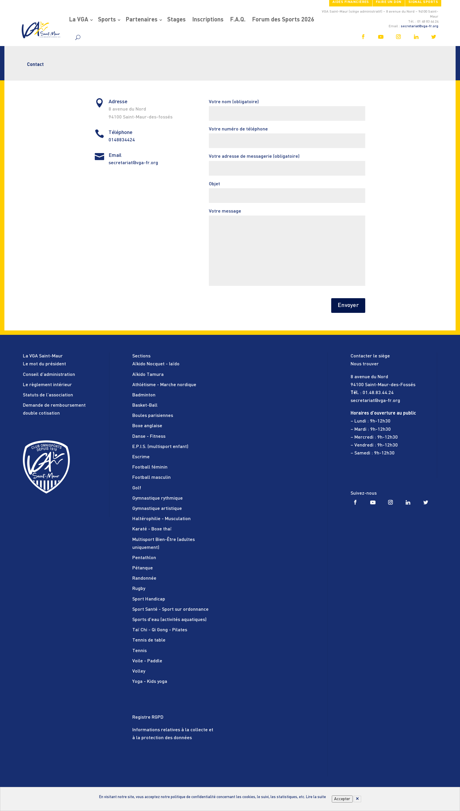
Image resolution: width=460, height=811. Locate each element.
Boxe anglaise (147, 426)
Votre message (287, 248)
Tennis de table (148, 640)
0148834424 (122, 140)
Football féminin (150, 467)
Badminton (143, 395)
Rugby (138, 588)
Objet (287, 190)
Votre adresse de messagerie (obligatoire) (287, 162)
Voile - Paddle (147, 661)
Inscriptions (208, 20)
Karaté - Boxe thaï (152, 529)
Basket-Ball (145, 405)
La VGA (78, 20)
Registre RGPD (147, 717)
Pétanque (142, 568)
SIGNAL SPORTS (423, 2)
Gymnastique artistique (157, 508)
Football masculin (151, 477)
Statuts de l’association (48, 395)
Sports (107, 20)
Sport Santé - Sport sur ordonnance (170, 609)
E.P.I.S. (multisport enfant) (160, 446)
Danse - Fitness (148, 436)
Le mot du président (44, 364)
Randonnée (144, 578)
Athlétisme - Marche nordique (164, 385)
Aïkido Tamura (148, 374)
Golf (136, 488)
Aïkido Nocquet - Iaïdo (156, 364)
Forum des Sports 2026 (283, 20)
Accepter (342, 799)
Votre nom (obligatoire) (287, 108)
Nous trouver (365, 364)
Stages (176, 20)
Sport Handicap (148, 599)
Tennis (139, 651)
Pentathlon (144, 558)
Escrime (141, 457)
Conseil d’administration (49, 374)
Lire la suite (316, 797)
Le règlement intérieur (47, 385)
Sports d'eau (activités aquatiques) (169, 619)
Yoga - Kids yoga (149, 681)
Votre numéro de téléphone (287, 135)
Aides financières (350, 2)
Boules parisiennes (152, 415)
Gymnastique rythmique (157, 498)
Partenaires (142, 20)
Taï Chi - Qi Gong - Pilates (159, 630)
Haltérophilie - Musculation (161, 519)
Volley (138, 671)
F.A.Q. (238, 20)
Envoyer (348, 305)
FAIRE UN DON (389, 2)
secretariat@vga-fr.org (419, 26)
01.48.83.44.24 (378, 393)
